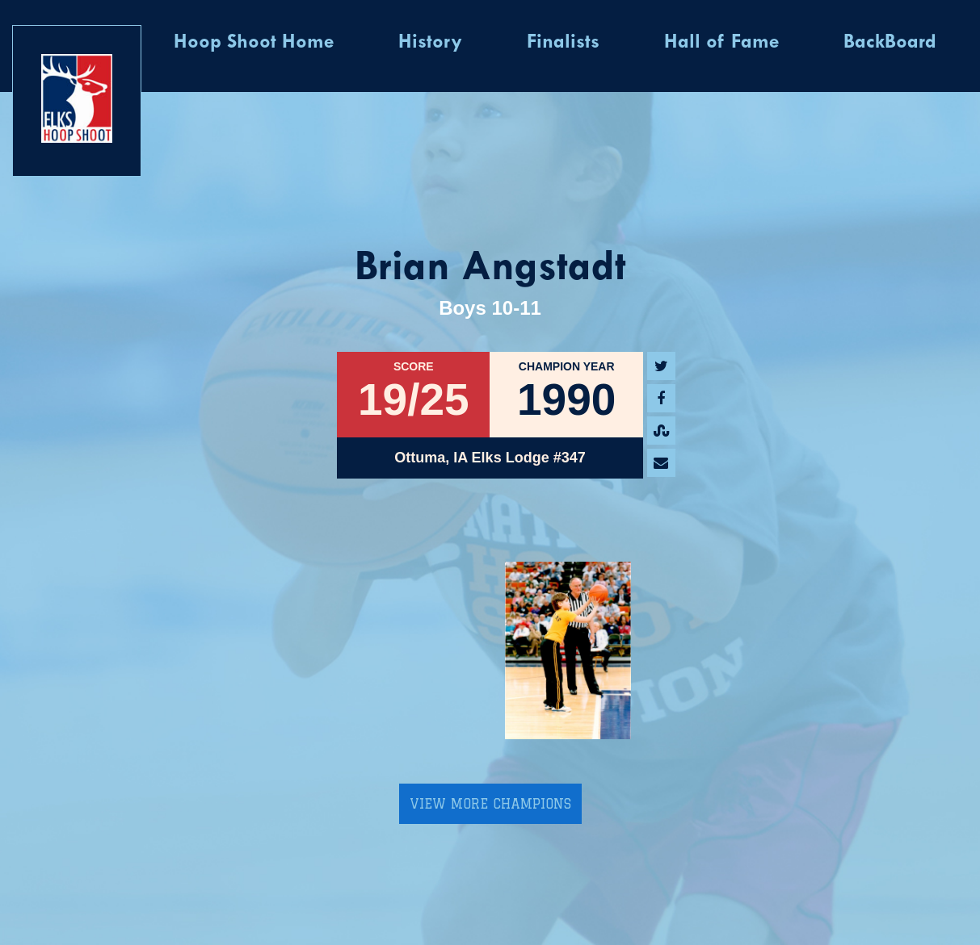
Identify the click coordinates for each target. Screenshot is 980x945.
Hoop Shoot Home (254, 43)
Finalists (563, 43)
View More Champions (490, 804)
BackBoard (889, 43)
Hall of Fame (721, 43)
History (430, 43)
